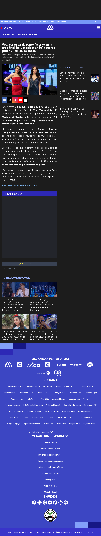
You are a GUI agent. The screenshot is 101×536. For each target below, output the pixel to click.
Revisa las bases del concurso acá (19, 185)
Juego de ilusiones (12, 405)
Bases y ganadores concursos (50, 461)
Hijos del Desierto (16, 411)
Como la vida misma (72, 405)
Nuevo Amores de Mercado (79, 399)
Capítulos (8, 35)
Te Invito (72, 417)
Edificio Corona (38, 417)
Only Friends (61, 22)
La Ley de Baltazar (33, 411)
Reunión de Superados (52, 386)
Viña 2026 (45, 399)
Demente (26, 417)
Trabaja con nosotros (50, 473)
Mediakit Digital (50, 492)
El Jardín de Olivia (8, 22)
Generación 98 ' (90, 405)
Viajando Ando (89, 424)
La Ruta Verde (48, 424)
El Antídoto (61, 424)
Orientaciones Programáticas (50, 467)
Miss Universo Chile (46, 22)
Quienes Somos (50, 442)
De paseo (14, 399)
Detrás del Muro (33, 386)
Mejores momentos (28, 35)
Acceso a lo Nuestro (29, 399)
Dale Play (48, 393)
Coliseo (51, 417)
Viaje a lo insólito (85, 417)
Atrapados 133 (74, 393)
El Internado (23, 393)
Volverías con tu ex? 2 (27, 22)
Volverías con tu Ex (16, 386)
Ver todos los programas (41, 432)
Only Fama (61, 417)
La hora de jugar (90, 393)
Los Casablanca (58, 399)
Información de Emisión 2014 (50, 455)
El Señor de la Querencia (33, 405)
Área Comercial (50, 486)
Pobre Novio (14, 417)
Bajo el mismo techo (31, 424)
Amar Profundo (68, 411)
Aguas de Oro (70, 386)
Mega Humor (74, 424)
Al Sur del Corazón (53, 405)
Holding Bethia (51, 480)
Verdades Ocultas (85, 411)
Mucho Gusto (9, 393)
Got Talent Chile (9, 268)
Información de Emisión (50, 449)
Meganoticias (36, 393)
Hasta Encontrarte (51, 411)
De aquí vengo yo (13, 424)
